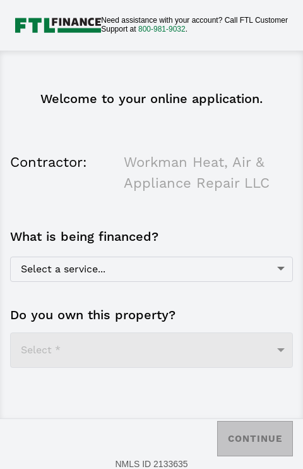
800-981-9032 (162, 29)
